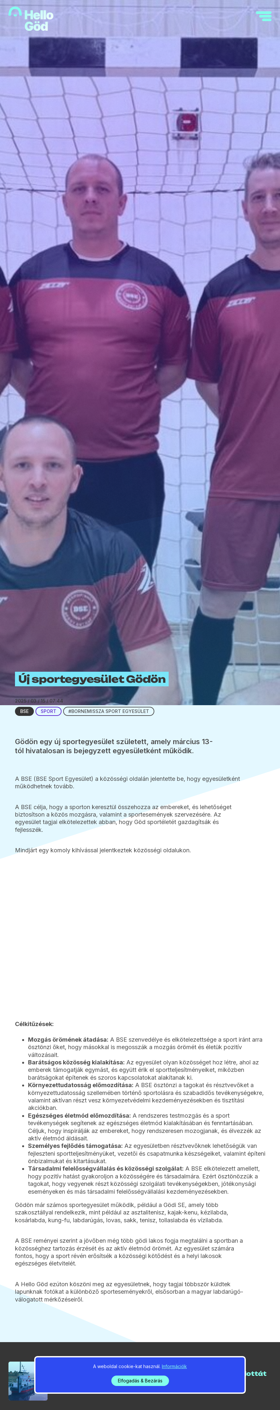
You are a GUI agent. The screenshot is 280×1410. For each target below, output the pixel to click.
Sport (48, 711)
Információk (174, 1366)
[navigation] (264, 16)
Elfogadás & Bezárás (140, 1380)
